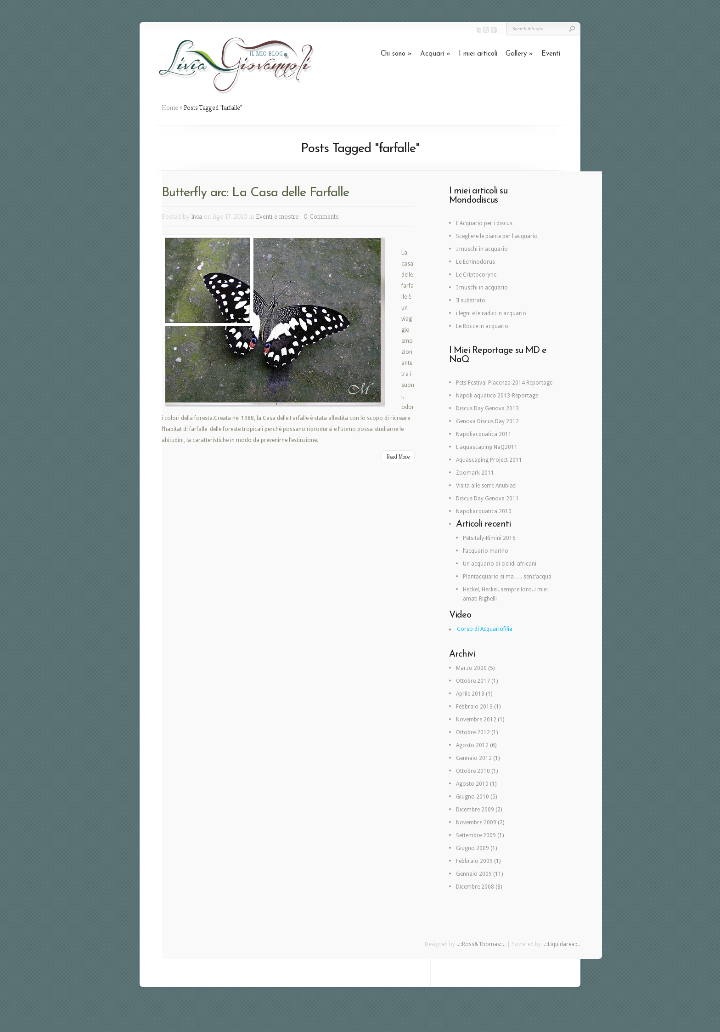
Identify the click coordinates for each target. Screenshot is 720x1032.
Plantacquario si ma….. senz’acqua (507, 576)
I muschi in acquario (482, 249)
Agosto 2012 (472, 745)
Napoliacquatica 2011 (484, 434)
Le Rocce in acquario (482, 326)
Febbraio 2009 (474, 861)
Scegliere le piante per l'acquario (497, 236)
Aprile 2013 (470, 694)
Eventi (550, 54)
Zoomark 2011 (475, 473)
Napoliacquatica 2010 (484, 511)
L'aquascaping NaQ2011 (487, 447)
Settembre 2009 (476, 835)
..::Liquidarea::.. (561, 944)
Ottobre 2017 (473, 681)
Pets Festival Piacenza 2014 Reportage (504, 383)
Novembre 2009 (476, 822)
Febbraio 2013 (474, 706)
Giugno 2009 (472, 848)
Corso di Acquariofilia (484, 629)
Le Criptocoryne (476, 275)
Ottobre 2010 (473, 771)
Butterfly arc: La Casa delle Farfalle (255, 193)
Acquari (435, 54)
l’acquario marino (485, 551)
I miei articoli (478, 54)
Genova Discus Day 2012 (487, 421)
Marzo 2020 (471, 668)
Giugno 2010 (472, 797)
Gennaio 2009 (474, 874)
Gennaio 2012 (474, 758)
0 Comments (321, 216)
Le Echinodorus (475, 262)
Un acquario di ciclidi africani (499, 564)
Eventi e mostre (277, 216)
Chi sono (396, 54)
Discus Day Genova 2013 (487, 408)
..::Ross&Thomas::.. (481, 944)
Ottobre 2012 (473, 732)
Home (170, 107)
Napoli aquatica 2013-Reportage (497, 395)
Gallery (519, 54)
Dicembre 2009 (475, 809)
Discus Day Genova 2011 (487, 498)
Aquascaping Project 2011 (489, 460)
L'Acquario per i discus (484, 223)
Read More (398, 456)
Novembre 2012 (476, 719)
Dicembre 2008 (475, 887)
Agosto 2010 (472, 784)
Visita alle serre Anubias (486, 485)
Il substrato (470, 300)
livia (196, 216)
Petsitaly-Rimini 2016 (489, 538)
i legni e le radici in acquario (491, 313)
